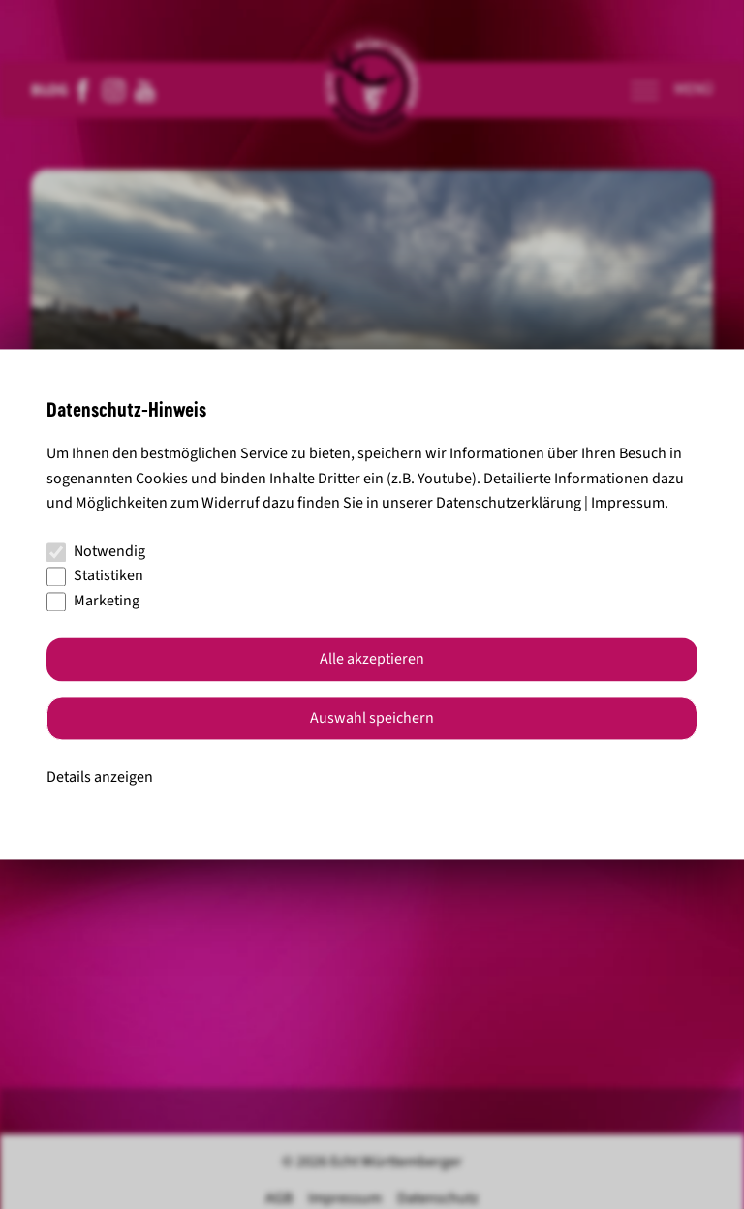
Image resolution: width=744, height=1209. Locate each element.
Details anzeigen (99, 777)
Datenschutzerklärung (508, 503)
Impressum (628, 503)
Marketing (93, 600)
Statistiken (94, 576)
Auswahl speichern (372, 718)
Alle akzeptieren (372, 659)
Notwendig (95, 551)
